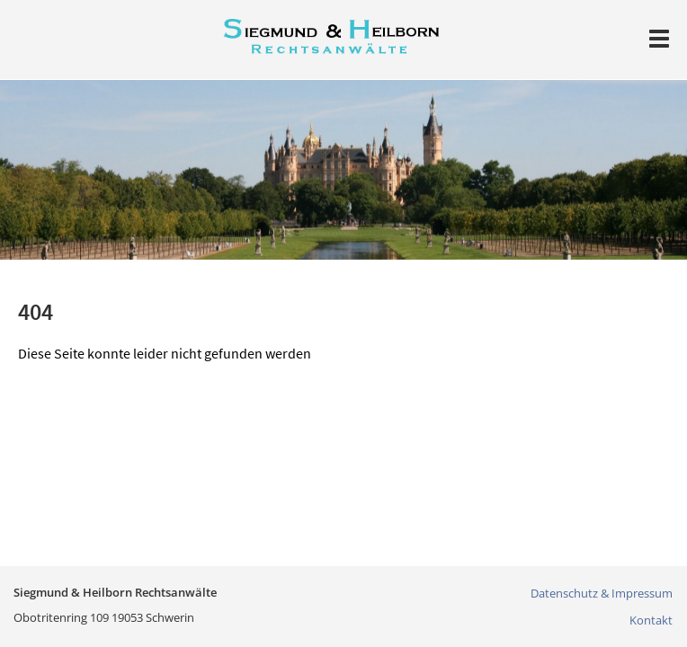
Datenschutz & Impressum (602, 593)
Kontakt (651, 620)
